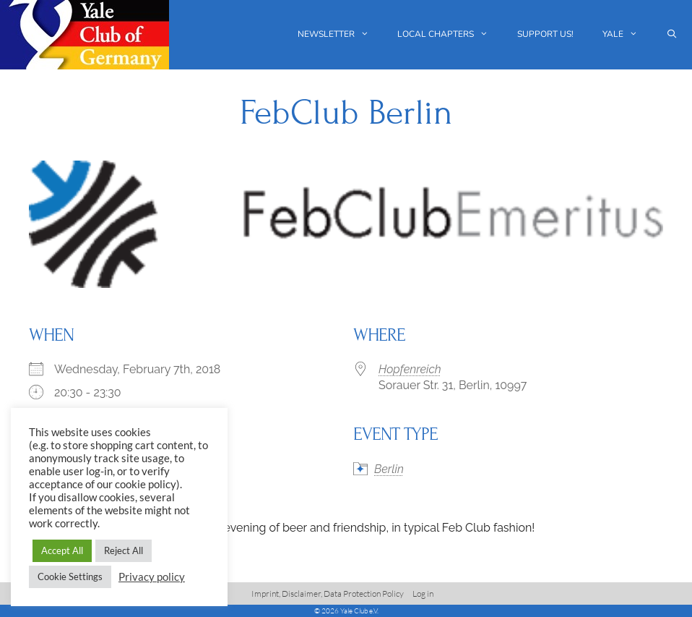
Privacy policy (151, 577)
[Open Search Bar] (672, 34)
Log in (422, 593)
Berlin (389, 469)
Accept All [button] (62, 550)
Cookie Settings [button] (70, 576)
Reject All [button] (123, 550)
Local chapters (450, 34)
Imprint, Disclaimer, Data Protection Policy (327, 593)
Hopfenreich (410, 369)
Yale (627, 34)
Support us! (545, 34)
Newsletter (341, 34)
